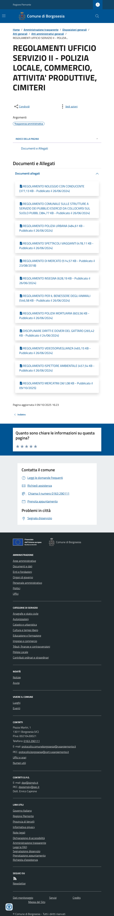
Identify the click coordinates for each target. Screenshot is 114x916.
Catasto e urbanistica (25, 624)
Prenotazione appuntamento (29, 855)
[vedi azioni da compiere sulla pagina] (68, 106)
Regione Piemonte (22, 4)
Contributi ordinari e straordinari (31, 657)
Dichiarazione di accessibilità (29, 838)
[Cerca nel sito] (95, 16)
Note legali (19, 832)
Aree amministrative (24, 561)
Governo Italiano (22, 811)
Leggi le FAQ (20, 847)
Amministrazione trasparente (41, 30)
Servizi (53, 898)
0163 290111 (32, 741)
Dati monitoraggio (23, 898)
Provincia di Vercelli (23, 821)
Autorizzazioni (21, 619)
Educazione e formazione (27, 635)
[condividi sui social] (21, 106)
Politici (16, 588)
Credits (77, 898)
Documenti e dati (22, 566)
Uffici (16, 594)
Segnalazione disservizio (26, 851)
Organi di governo (23, 577)
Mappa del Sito (36, 902)
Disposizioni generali (74, 30)
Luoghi (16, 703)
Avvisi (16, 683)
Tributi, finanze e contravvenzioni (31, 646)
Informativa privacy (24, 827)
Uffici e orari (19, 757)
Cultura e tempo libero (25, 630)
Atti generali (20, 34)
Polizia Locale (20, 652)
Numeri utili (19, 763)
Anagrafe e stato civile (25, 614)
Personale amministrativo (27, 583)
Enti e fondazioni (22, 572)
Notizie (17, 677)
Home (16, 30)
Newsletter (19, 883)
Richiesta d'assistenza (25, 860)
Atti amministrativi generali (47, 34)
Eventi (16, 708)
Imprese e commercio (25, 641)
